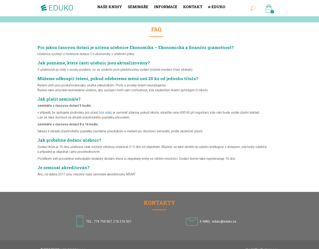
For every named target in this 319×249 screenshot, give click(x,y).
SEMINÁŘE (138, 6)
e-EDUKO (216, 6)
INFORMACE (165, 6)
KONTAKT (192, 6)
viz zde (105, 112)
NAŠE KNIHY (109, 6)
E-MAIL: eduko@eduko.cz (218, 221)
